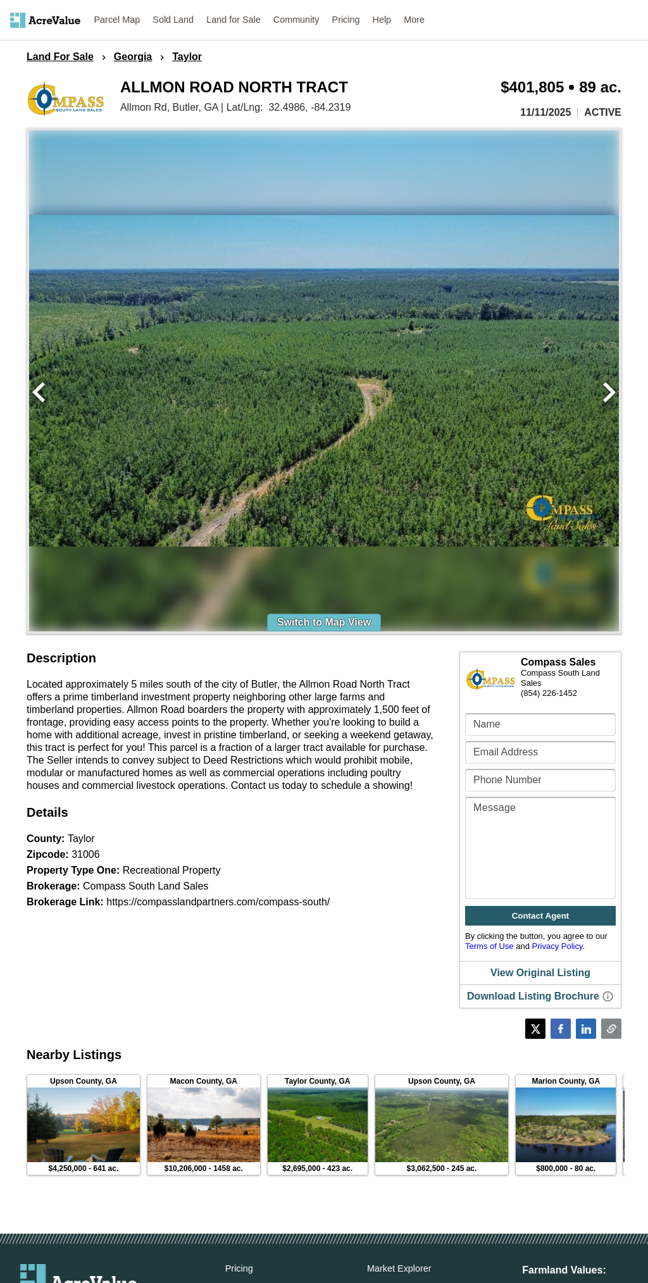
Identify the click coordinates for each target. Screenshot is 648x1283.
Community (296, 20)
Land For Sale (60, 57)
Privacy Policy (557, 946)
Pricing (346, 20)
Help (382, 20)
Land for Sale (233, 20)
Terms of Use (489, 946)
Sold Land (173, 20)
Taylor (187, 57)
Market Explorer (399, 1268)
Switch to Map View (324, 622)
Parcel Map (117, 20)
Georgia (133, 57)
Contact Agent (541, 915)
